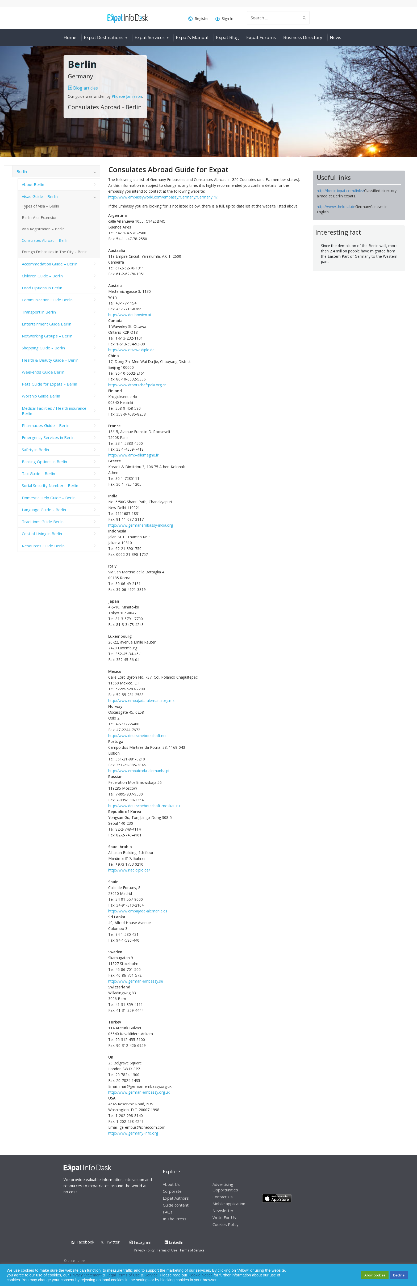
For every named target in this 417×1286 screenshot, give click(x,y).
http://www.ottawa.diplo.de (131, 349)
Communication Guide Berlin (47, 299)
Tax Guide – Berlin (38, 473)
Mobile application (228, 1203)
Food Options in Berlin (42, 287)
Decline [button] (399, 1275)
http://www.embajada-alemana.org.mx (141, 700)
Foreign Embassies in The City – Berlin (54, 251)
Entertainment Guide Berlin (46, 324)
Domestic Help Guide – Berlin (49, 497)
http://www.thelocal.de (336, 206)
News (335, 37)
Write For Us (224, 1217)
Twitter (113, 1242)
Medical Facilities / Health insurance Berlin (54, 410)
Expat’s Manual (192, 37)
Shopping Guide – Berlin (43, 347)
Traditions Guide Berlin (43, 521)
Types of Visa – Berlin (40, 206)
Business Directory (302, 37)
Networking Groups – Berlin (47, 336)
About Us (171, 1184)
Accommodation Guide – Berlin (49, 263)
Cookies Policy (225, 1224)
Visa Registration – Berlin (43, 228)
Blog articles (83, 88)
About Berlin (33, 184)
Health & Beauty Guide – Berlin (50, 360)
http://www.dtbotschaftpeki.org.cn (137, 384)
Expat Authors (176, 1198)
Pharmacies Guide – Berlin (45, 425)
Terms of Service (192, 1250)
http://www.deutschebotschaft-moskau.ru (144, 805)
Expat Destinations (103, 37)
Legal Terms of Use (123, 1275)
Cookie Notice (200, 1275)
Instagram (140, 1242)
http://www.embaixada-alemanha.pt (139, 770)
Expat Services (150, 37)
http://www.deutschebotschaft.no (137, 735)
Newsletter (222, 1210)
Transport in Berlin (39, 312)
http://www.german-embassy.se (135, 981)
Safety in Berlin (35, 449)
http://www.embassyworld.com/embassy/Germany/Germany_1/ (163, 197)
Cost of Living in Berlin (42, 533)
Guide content (176, 1205)
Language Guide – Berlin (44, 509)
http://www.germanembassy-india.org (140, 525)
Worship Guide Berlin (41, 396)
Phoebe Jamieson (127, 96)
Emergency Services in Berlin (48, 437)
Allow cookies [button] (374, 1275)
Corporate (172, 1191)
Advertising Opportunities (225, 1187)
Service (151, 1275)
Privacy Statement (86, 1275)
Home (70, 37)
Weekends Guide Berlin (43, 372)
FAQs (168, 1212)
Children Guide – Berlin (42, 275)
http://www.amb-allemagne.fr (133, 455)
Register (198, 19)
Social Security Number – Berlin (50, 485)
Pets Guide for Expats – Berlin (49, 384)
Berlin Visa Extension (39, 217)
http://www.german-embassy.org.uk (139, 1092)
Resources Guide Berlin (43, 545)
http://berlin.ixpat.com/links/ (340, 190)
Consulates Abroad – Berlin (45, 240)
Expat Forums (261, 37)
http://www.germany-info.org (133, 1133)
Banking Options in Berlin (44, 461)
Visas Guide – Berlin (40, 196)
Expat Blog (227, 37)
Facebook (85, 1242)
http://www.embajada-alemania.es (137, 910)
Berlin (21, 171)
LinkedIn (174, 1242)
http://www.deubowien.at (129, 314)
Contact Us (222, 1196)
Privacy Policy (144, 1250)
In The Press (174, 1218)
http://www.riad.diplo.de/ (129, 870)
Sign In (224, 19)
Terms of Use (167, 1250)
